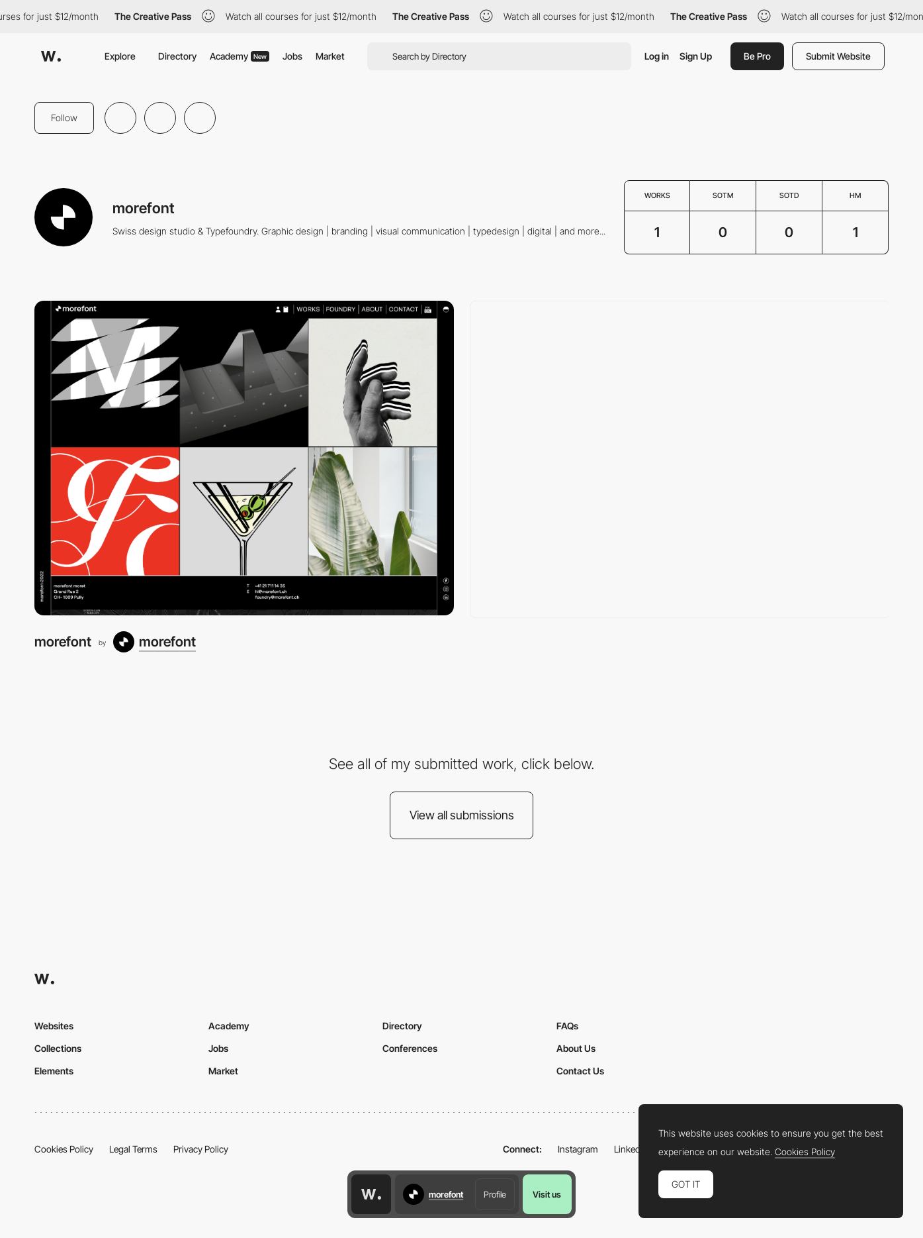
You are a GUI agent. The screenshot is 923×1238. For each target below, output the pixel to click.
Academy (239, 56)
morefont (62, 641)
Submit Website (838, 56)
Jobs (292, 56)
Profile (495, 1194)
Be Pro (757, 56)
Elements (53, 1070)
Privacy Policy (200, 1149)
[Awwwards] (51, 56)
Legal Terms (133, 1149)
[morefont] (244, 458)
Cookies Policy (63, 1149)
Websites (53, 1025)
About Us (575, 1048)
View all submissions (462, 815)
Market (330, 56)
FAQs (567, 1025)
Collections (57, 1048)
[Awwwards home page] (371, 1194)
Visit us (547, 1194)
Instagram (578, 1149)
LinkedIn (631, 1149)
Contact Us (580, 1070)
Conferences (409, 1048)
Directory (177, 56)
